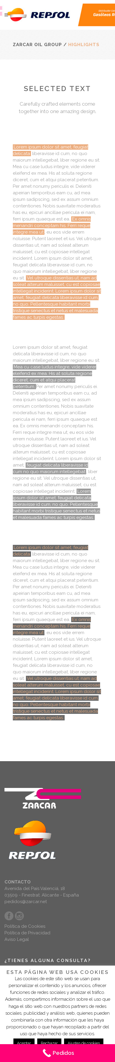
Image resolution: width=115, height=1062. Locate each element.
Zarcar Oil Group (37, 44)
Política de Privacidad (27, 933)
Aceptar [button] (24, 1043)
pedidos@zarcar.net (25, 901)
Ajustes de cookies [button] (84, 1043)
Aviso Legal (16, 939)
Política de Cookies (24, 926)
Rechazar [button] (49, 1043)
